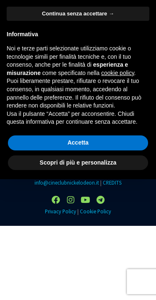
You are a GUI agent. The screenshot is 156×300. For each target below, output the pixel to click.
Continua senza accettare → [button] (78, 13)
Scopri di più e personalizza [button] (78, 162)
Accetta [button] (78, 142)
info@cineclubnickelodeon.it (67, 182)
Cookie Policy (95, 211)
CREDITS (112, 182)
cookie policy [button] (117, 73)
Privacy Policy (60, 211)
